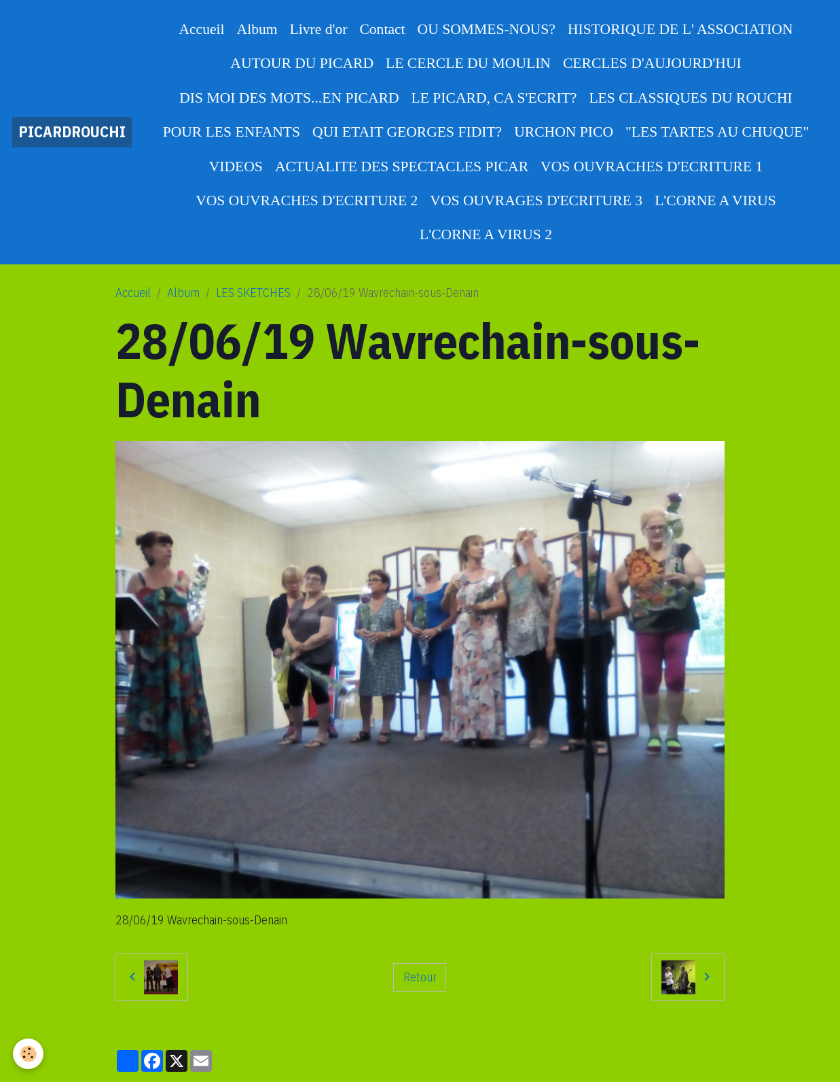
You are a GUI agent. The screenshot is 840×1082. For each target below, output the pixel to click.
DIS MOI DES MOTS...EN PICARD (289, 98)
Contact (382, 29)
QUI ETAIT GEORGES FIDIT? (407, 132)
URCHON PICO (563, 132)
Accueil (201, 29)
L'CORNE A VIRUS (715, 200)
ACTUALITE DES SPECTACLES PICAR (401, 166)
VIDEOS (236, 166)
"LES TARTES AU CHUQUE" (717, 132)
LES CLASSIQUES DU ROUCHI (690, 98)
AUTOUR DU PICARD (301, 63)
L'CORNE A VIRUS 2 (486, 234)
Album (257, 29)
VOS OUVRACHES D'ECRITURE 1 (652, 166)
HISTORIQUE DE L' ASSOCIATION (680, 29)
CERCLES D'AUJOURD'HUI (652, 63)
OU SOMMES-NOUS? (486, 29)
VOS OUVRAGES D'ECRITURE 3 (536, 200)
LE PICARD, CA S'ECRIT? (494, 98)
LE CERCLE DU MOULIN (468, 63)
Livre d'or (319, 29)
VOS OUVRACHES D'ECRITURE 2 (307, 200)
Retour (420, 977)
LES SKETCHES (253, 292)
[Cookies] (29, 1054)
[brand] (72, 132)
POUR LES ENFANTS (231, 132)
